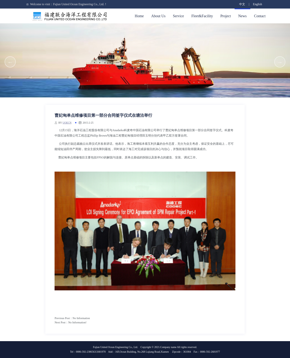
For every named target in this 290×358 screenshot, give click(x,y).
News (242, 16)
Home (139, 16)
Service (178, 16)
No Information (81, 318)
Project (225, 16)
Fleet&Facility (202, 16)
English (257, 4)
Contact (260, 16)
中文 (242, 4)
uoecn (67, 122)
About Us (158, 16)
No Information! (77, 322)
